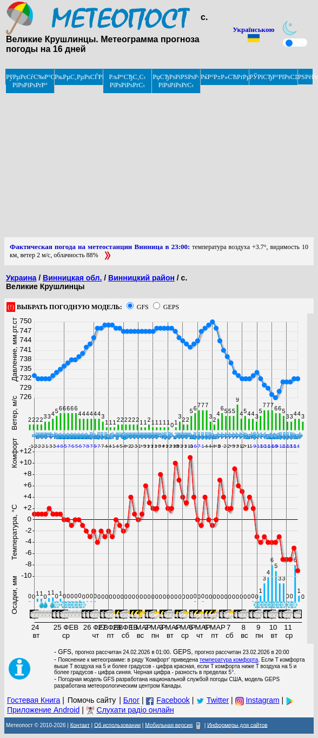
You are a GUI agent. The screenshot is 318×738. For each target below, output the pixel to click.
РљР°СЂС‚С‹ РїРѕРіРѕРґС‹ (127, 81)
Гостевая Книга (33, 700)
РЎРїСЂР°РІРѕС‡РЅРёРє (273, 77)
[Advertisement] (153, 161)
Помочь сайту (92, 700)
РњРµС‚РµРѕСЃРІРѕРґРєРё (79, 77)
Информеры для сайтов (237, 725)
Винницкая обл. (72, 277)
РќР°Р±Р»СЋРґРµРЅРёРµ (225, 77)
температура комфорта (229, 660)
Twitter (218, 700)
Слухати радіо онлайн (135, 710)
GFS (143, 307)
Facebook (172, 700)
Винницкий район (141, 277)
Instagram (262, 700)
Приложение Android (43, 710)
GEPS (171, 307)
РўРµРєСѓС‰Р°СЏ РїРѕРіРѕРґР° (30, 81)
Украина (21, 277)
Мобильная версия (169, 725)
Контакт (80, 725)
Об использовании (117, 725)
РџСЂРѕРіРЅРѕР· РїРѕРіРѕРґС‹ (176, 81)
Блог (131, 700)
